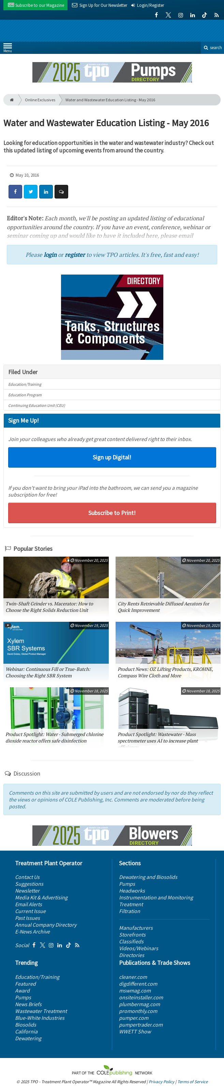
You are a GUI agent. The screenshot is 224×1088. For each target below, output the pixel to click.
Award (22, 990)
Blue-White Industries (39, 1017)
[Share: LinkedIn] (46, 192)
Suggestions (29, 883)
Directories (131, 955)
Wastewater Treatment (41, 1011)
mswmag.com (135, 990)
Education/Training (24, 384)
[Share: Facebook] (15, 192)
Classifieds (131, 941)
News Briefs (28, 1004)
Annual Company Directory (45, 924)
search (212, 47)
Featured (25, 983)
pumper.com (133, 1017)
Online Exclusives (40, 99)
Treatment (131, 904)
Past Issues (27, 917)
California (26, 1031)
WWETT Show (135, 1031)
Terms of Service (192, 1082)
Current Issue (30, 911)
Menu (7, 49)
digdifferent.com (138, 983)
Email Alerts (28, 904)
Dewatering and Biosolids (148, 876)
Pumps (127, 883)
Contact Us (27, 876)
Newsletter (27, 890)
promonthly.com (138, 1011)
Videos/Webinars (138, 948)
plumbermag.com (139, 1004)
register (75, 255)
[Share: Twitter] (31, 192)
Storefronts (132, 934)
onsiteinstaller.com (141, 997)
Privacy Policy (161, 1082)
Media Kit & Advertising (41, 897)
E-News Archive (32, 931)
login (50, 255)
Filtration (129, 911)
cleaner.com (133, 976)
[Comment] (61, 192)
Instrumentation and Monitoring (156, 897)
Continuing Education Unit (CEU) (36, 405)
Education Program (25, 394)
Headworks (132, 890)
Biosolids (25, 1024)
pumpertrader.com (141, 1024)
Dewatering (28, 1038)
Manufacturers (136, 927)
